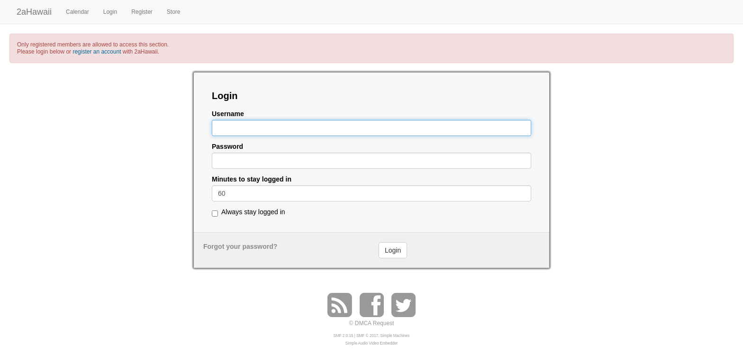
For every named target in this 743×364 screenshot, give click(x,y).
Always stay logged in (253, 212)
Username (228, 114)
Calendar (77, 12)
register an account (96, 51)
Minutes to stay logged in (251, 179)
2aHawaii (34, 10)
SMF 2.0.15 (343, 336)
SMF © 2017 (367, 336)
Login (110, 12)
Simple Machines (395, 336)
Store (174, 12)
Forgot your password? (240, 246)
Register (142, 12)
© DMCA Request (371, 323)
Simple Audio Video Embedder (371, 343)
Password (227, 146)
